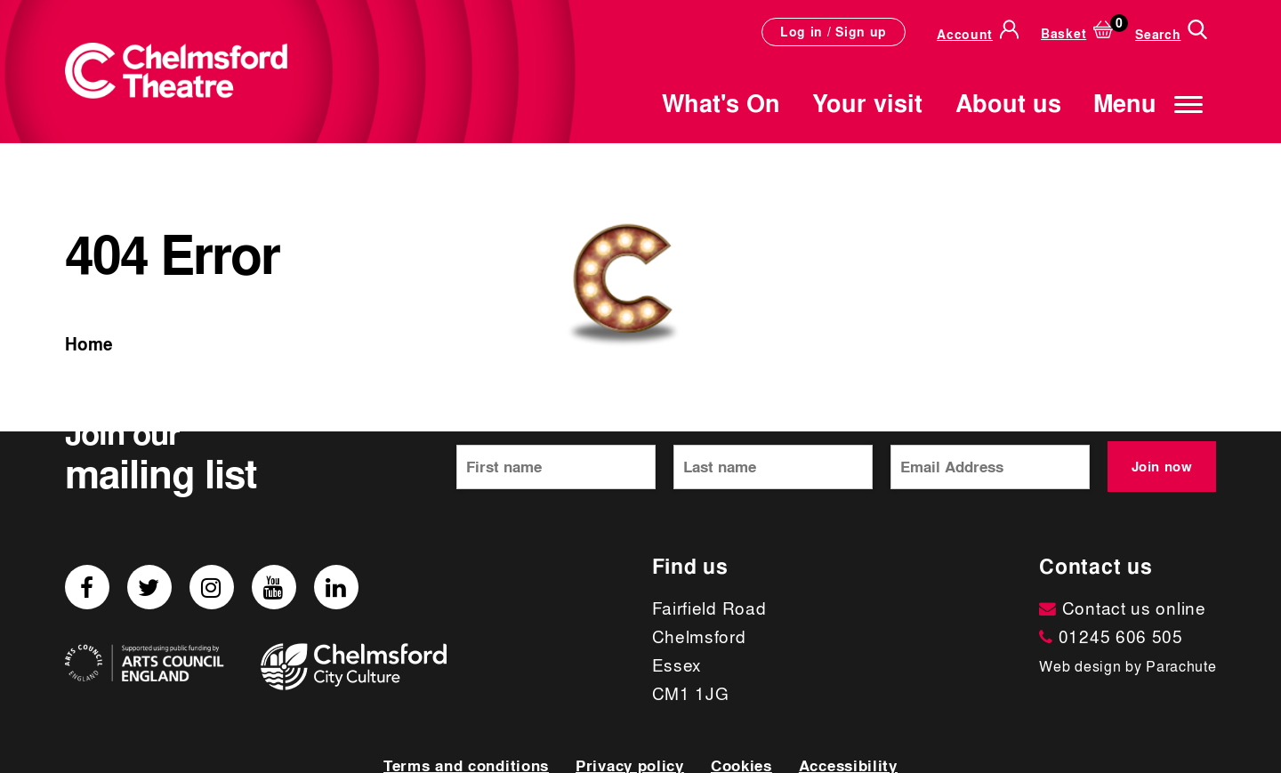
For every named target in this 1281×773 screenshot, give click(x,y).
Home (89, 345)
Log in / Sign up (833, 32)
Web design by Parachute (1127, 666)
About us (1008, 103)
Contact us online (1122, 608)
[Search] (1171, 31)
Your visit (867, 103)
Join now (1162, 466)
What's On (721, 103)
